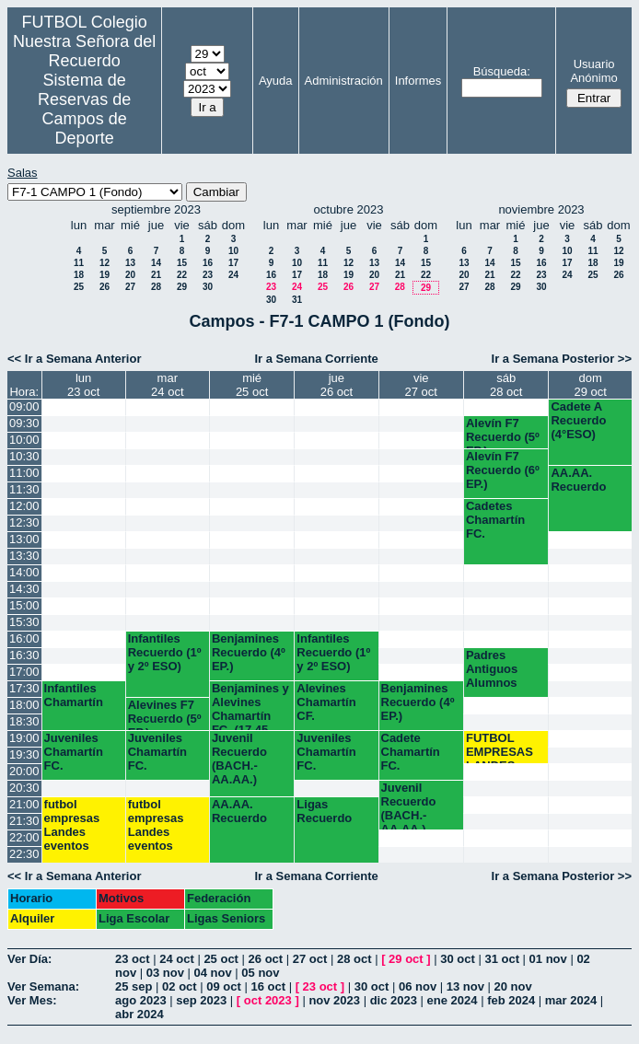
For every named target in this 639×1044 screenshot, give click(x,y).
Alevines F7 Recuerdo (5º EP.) (165, 714)
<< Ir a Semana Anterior (74, 358)
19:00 (24, 738)
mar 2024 (571, 1000)
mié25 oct (252, 385)
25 (79, 287)
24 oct (176, 959)
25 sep (133, 986)
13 (130, 263)
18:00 (24, 705)
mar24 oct (167, 385)
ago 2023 (141, 1000)
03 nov (165, 973)
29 (182, 287)
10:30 (24, 456)
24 (233, 275)
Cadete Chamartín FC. (410, 751)
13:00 (24, 539)
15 (182, 263)
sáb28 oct (506, 385)
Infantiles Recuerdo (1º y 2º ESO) (165, 652)
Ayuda (276, 80)
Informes (418, 80)
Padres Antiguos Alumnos (491, 669)
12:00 (24, 506)
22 (182, 275)
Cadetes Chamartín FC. (495, 519)
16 (208, 263)
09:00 (24, 406)
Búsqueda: (501, 71)
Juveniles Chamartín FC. (73, 751)
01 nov (548, 959)
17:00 (24, 672)
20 (130, 275)
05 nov (260, 973)
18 (79, 275)
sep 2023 (201, 1000)
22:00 (24, 837)
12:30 (24, 522)
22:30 (24, 854)
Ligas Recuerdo (324, 811)
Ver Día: (29, 959)
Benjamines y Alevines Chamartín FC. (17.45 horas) (250, 705)
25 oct (220, 959)
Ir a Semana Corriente (316, 358)
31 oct (501, 959)
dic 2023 (393, 1000)
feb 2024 (511, 1000)
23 (208, 275)
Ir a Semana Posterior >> (562, 358)
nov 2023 (334, 1000)
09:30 (24, 423)
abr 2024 (139, 1014)
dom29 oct (590, 385)
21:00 (24, 804)
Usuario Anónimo (593, 71)
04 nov (213, 973)
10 (233, 251)
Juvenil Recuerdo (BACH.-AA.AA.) (239, 758)
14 (156, 263)
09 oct (223, 986)
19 (104, 275)
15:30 (24, 622)
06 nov (417, 986)
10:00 (24, 440)
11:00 (24, 473)
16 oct (267, 986)
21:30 (24, 821)
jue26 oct (336, 385)
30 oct (457, 959)
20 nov (513, 986)
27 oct (310, 959)
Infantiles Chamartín (73, 695)
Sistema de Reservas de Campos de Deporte (84, 109)
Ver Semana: (43, 986)
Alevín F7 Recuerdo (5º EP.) (503, 432)
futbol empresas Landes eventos (72, 825)
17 (233, 263)
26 (104, 287)
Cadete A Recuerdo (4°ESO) (578, 420)
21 (156, 275)
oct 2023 (268, 1000)
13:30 (24, 556)
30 (208, 287)
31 (297, 300)
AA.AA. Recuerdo (578, 479)
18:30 (24, 721)
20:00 (24, 771)
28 (156, 287)
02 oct (179, 986)
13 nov (465, 986)
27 (130, 287)
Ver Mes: (31, 1000)
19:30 (24, 754)
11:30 (24, 489)
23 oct (132, 959)
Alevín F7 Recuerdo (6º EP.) (503, 470)
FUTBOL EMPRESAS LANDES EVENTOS (499, 747)
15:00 (24, 605)
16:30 (24, 655)
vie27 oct (421, 385)
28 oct (354, 959)
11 (79, 263)
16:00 (24, 638)
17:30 (24, 688)
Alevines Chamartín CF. (325, 702)
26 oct (266, 959)
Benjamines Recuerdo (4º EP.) (248, 652)
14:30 (24, 589)
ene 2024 (452, 1000)
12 (104, 263)
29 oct (406, 959)
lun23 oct (83, 385)
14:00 (24, 572)
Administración (344, 80)
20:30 (24, 788)
